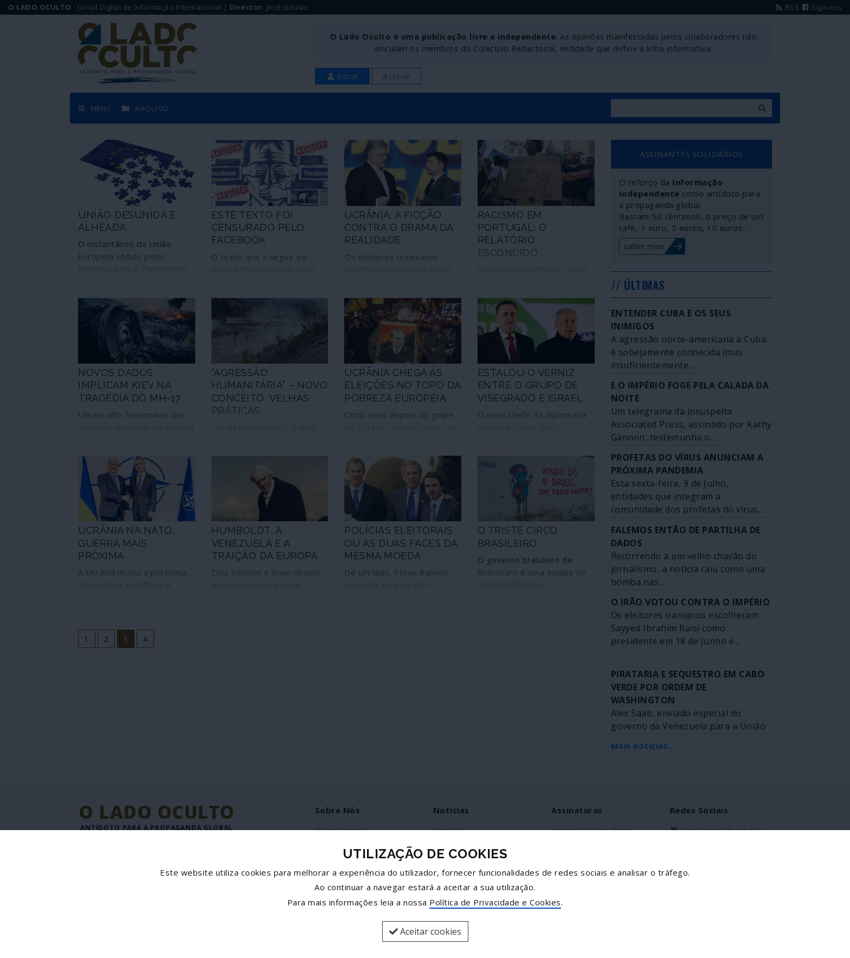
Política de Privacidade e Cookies (495, 902)
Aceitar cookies (425, 931)
